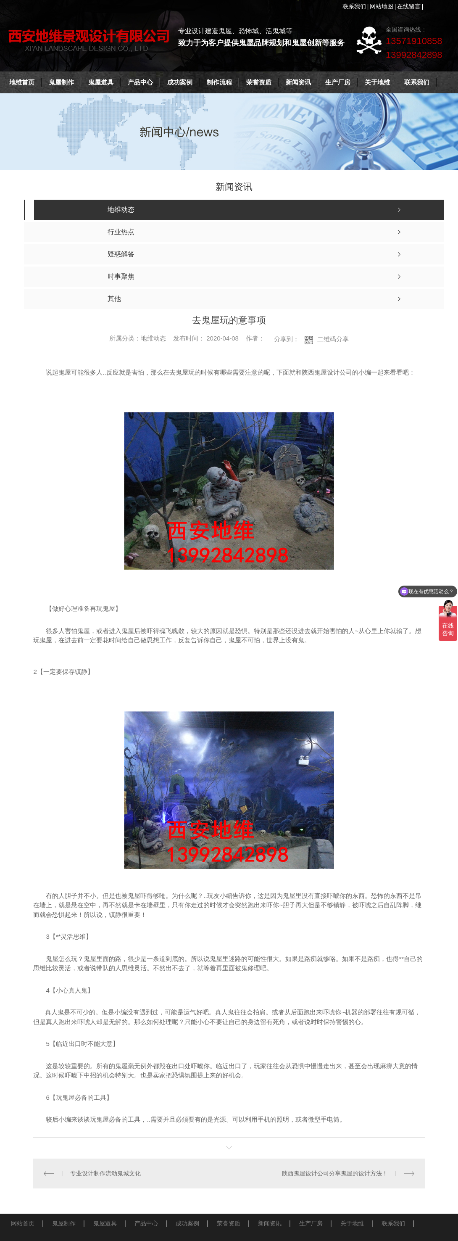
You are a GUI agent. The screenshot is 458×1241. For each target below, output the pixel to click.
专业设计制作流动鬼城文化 (105, 1173)
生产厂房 (337, 82)
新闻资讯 (298, 82)
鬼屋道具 (100, 82)
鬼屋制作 (61, 82)
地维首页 (21, 82)
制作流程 (219, 82)
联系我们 (354, 6)
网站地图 (381, 6)
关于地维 (377, 82)
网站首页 (22, 1223)
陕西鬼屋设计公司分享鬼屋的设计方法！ (335, 1173)
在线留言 (409, 6)
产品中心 (140, 82)
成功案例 (179, 82)
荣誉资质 (258, 82)
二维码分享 (333, 339)
